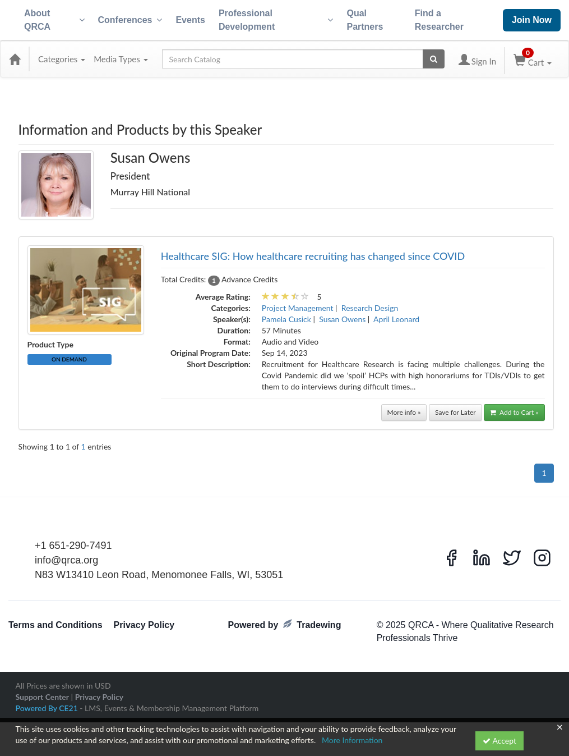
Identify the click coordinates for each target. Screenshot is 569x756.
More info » (404, 412)
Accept (499, 740)
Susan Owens (342, 319)
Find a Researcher (439, 19)
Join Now (532, 20)
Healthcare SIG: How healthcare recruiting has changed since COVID (313, 256)
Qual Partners (364, 19)
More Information (352, 740)
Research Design (369, 308)
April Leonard (396, 319)
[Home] (15, 59)
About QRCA (54, 19)
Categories (61, 59)
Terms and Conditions (55, 625)
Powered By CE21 (48, 708)
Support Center (42, 697)
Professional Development (276, 19)
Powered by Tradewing (284, 624)
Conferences (130, 20)
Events (190, 20)
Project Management (298, 308)
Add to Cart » (514, 412)
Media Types (120, 59)
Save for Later (455, 412)
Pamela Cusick (286, 319)
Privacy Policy (144, 625)
